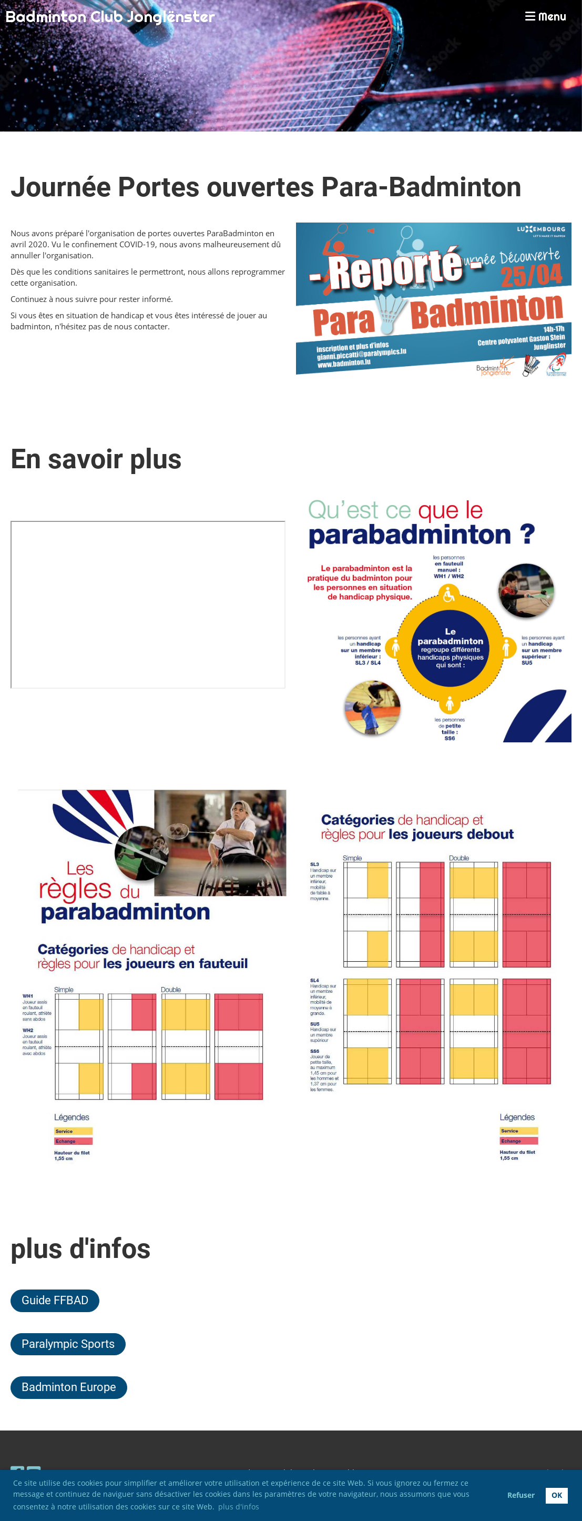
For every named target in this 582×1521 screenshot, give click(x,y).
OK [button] (557, 1495)
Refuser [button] (521, 1495)
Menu (545, 16)
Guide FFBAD (55, 1300)
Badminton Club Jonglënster (110, 16)
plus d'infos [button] (238, 1507)
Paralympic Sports (68, 1344)
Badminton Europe (69, 1387)
